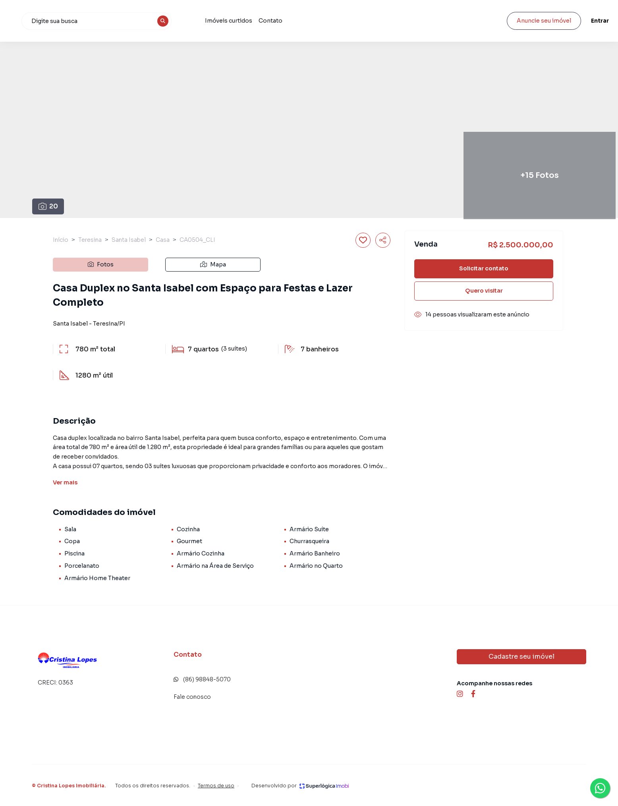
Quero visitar (484, 290)
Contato (376, 20)
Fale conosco (192, 696)
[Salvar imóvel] (363, 240)
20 (48, 206)
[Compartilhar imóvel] (382, 240)
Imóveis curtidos (334, 20)
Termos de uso (216, 786)
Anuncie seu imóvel (521, 20)
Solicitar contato (483, 268)
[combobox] (208, 21)
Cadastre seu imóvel (521, 656)
